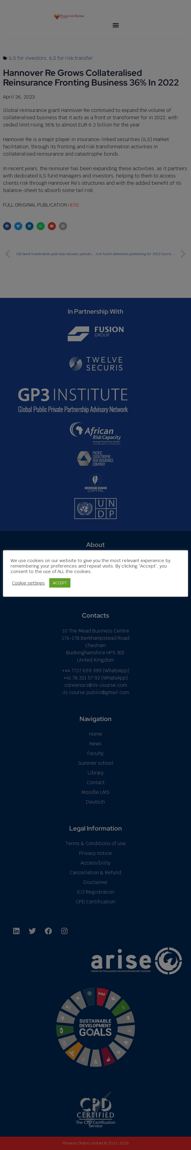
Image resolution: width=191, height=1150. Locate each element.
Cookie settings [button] (28, 583)
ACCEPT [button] (60, 582)
